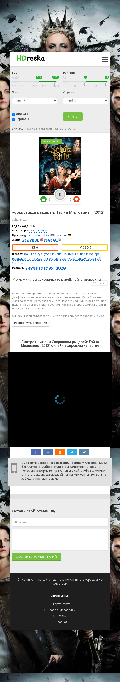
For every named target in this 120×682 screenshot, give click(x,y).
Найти (73, 117)
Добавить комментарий (36, 557)
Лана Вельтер (48, 258)
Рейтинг (69, 73)
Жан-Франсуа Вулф (36, 254)
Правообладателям (62, 610)
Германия (60, 235)
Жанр (16, 92)
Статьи (61, 616)
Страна (68, 92)
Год (15, 73)
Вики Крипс (75, 254)
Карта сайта (61, 604)
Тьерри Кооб (67, 258)
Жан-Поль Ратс (22, 263)
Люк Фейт (94, 258)
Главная (62, 622)
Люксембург (42, 235)
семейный (51, 239)
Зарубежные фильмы (40, 267)
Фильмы (22, 114)
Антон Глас (31, 258)
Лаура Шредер (37, 230)
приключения (30, 239)
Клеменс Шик (59, 254)
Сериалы (22, 119)
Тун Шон (82, 258)
